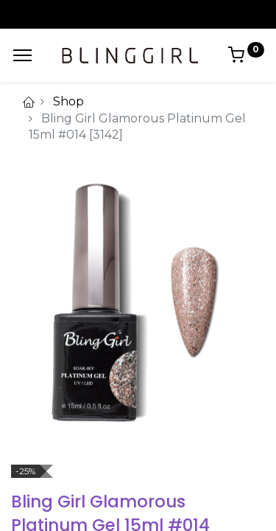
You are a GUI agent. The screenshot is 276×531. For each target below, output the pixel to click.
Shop (68, 101)
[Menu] (22, 55)
